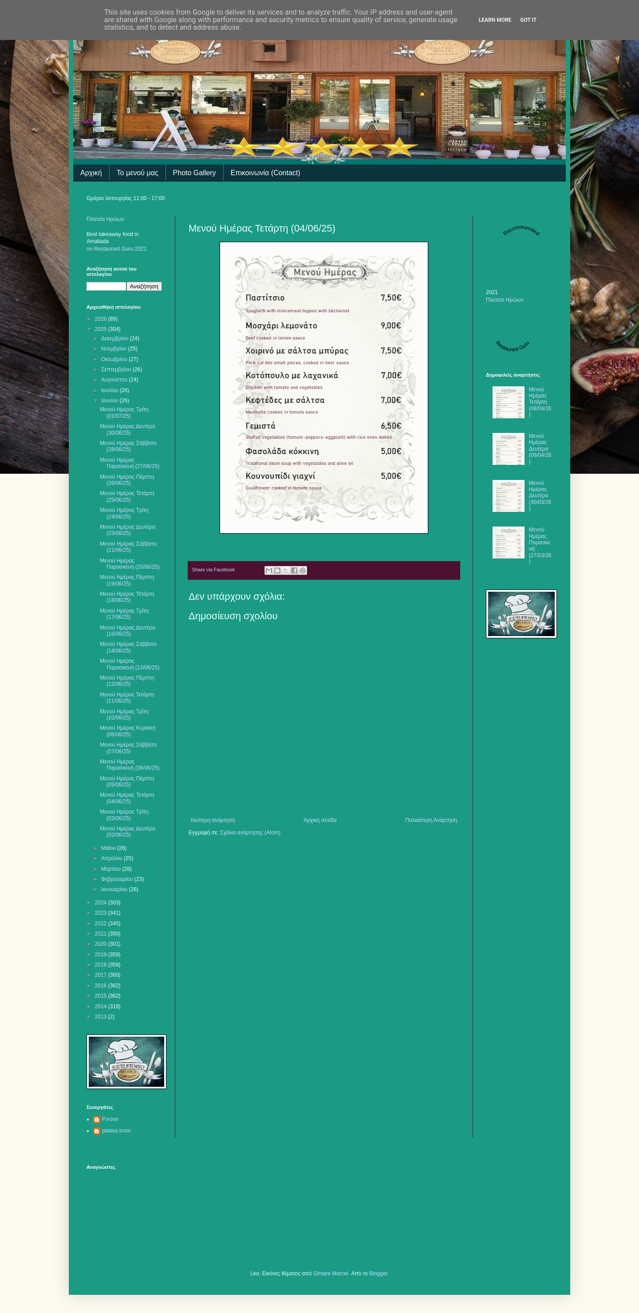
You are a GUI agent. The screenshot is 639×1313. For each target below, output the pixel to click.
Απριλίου (112, 858)
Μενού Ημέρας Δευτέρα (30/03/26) (540, 496)
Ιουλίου (110, 390)
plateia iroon (116, 1131)
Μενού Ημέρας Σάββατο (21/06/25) (128, 547)
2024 (101, 903)
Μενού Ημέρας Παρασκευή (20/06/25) (129, 564)
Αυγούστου (115, 380)
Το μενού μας (137, 173)
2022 (101, 923)
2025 (101, 329)
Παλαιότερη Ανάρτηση (431, 820)
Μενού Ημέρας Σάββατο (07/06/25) (128, 748)
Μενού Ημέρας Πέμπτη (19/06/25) (127, 580)
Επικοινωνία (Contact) (265, 173)
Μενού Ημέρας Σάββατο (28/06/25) (128, 446)
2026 (101, 319)
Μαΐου (109, 848)
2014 (101, 1006)
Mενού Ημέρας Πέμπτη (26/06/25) (127, 480)
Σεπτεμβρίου (117, 369)
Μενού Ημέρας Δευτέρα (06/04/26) (540, 449)
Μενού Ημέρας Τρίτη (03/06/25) (124, 815)
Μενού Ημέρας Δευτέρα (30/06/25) (127, 429)
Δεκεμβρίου (115, 338)
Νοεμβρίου (114, 349)
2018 (101, 965)
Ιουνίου (110, 400)
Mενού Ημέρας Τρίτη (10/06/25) (124, 714)
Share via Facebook (213, 569)
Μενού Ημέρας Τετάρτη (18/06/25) (127, 597)
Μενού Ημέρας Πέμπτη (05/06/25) (127, 781)
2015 (101, 996)
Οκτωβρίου (115, 359)
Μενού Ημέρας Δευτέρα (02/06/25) (127, 832)
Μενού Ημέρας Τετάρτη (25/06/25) (127, 496)
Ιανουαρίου (115, 889)
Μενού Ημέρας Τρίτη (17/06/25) (124, 614)
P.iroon (110, 1119)
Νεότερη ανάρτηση (213, 820)
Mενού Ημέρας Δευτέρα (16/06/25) (127, 631)
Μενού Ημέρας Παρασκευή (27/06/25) (129, 463)
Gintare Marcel (330, 1273)
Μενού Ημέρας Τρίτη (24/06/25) (124, 513)
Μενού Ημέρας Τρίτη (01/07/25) (124, 412)
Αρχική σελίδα (320, 820)
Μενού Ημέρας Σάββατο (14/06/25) (128, 647)
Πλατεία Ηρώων (105, 219)
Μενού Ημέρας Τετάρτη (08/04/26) (540, 402)
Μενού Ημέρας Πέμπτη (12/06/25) (127, 681)
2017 (101, 975)
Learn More (495, 20)
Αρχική (91, 173)
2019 (101, 954)
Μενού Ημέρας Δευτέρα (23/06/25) (127, 530)
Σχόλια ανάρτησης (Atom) (250, 832)
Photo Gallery (194, 173)
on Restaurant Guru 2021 (116, 249)
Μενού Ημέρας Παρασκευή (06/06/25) (129, 765)
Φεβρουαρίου (117, 879)
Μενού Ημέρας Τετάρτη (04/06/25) (127, 798)
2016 (101, 986)
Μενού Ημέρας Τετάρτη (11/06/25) (127, 698)
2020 (101, 944)
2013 (101, 1017)
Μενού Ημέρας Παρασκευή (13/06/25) (129, 664)
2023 (101, 913)
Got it (528, 20)
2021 (101, 934)
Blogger (378, 1273)
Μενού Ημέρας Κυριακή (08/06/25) (127, 731)
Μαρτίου (111, 869)
